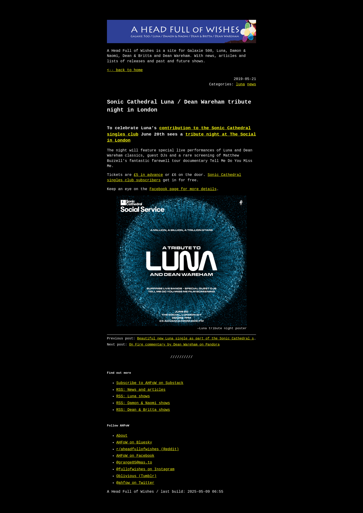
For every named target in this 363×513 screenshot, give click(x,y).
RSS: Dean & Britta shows (143, 409)
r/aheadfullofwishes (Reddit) (147, 449)
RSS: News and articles (140, 389)
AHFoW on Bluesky (134, 442)
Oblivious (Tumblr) (136, 476)
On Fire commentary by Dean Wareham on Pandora (174, 344)
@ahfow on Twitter (135, 482)
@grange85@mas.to (134, 462)
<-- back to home (125, 70)
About (121, 435)
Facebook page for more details (182, 189)
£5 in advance (148, 175)
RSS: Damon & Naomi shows (143, 403)
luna (240, 84)
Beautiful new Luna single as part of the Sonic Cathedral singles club (206, 338)
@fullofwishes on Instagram (145, 469)
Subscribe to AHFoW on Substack (149, 383)
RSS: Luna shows (133, 396)
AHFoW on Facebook (135, 455)
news (251, 84)
